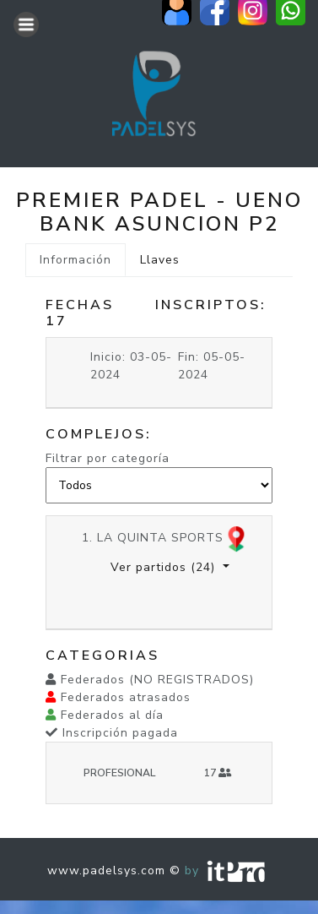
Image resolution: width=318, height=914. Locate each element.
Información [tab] (75, 260)
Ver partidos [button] (164, 567)
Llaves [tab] (160, 260)
